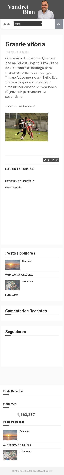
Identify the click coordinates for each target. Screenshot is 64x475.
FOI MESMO (11, 295)
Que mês (26, 261)
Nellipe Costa (45, 471)
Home (6, 24)
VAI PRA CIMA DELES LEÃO (19, 275)
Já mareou (28, 281)
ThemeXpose (30, 471)
